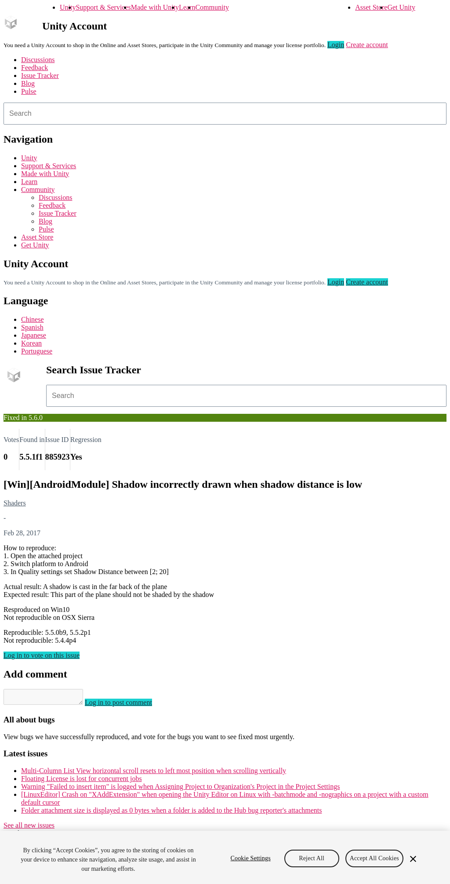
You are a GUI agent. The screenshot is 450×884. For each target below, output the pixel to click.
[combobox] (225, 113)
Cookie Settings (251, 858)
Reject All (311, 858)
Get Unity (401, 7)
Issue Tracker (40, 75)
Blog (28, 83)
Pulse (28, 91)
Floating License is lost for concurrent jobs (81, 781)
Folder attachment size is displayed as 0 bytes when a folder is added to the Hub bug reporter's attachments (171, 813)
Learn (187, 7)
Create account (367, 44)
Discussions (37, 59)
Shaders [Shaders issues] (15, 503)
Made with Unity (155, 7)
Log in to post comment (127, 705)
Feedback (34, 67)
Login (335, 44)
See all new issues (29, 828)
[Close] (413, 859)
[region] (225, 857)
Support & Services (103, 7)
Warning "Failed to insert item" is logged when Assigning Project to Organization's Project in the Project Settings (180, 789)
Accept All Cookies (374, 858)
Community (212, 7)
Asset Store (371, 7)
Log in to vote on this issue (42, 655)
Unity (68, 7)
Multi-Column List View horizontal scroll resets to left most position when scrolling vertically (153, 773)
